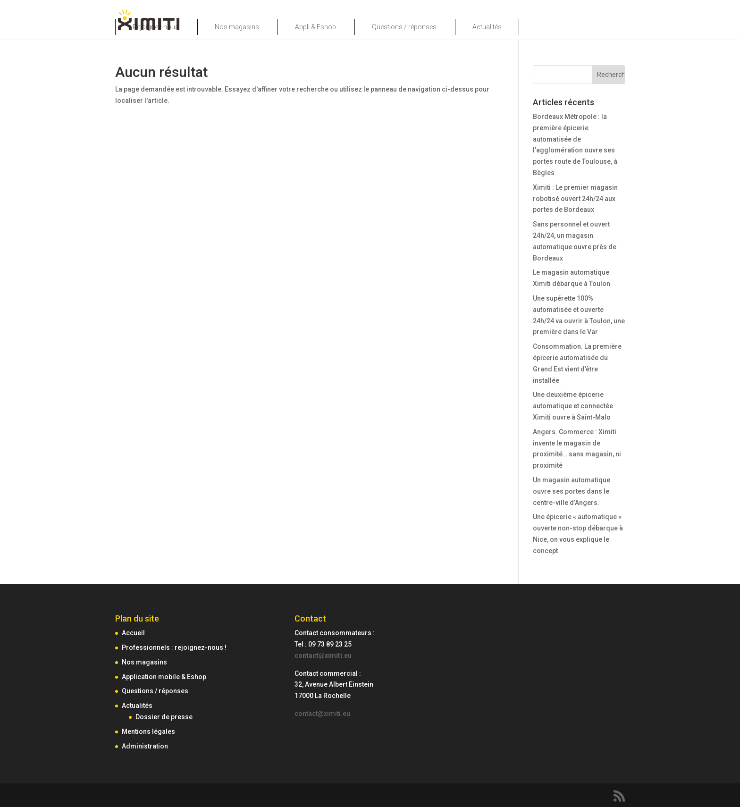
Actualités (487, 27)
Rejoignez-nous (156, 27)
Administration (145, 746)
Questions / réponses (404, 27)
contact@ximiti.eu (323, 655)
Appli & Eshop (315, 27)
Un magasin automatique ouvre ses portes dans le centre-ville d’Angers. (571, 491)
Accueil (133, 633)
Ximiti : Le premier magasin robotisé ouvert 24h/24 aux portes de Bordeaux (575, 199)
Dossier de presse (164, 717)
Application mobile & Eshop (164, 677)
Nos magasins (237, 27)
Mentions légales (148, 731)
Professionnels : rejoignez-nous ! (174, 647)
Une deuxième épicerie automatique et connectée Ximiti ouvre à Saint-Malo (573, 406)
